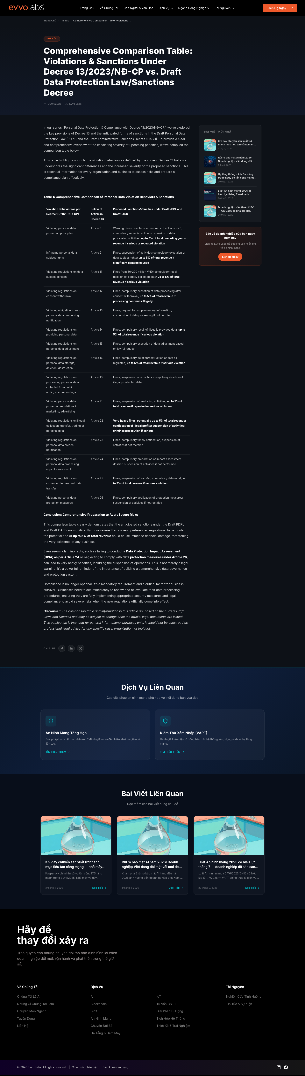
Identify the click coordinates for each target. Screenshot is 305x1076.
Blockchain (99, 1005)
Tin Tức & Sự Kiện (239, 1005)
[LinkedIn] (71, 648)
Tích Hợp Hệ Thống (171, 1019)
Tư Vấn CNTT (166, 1005)
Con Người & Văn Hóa (138, 8)
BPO (94, 1012)
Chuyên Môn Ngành (31, 1012)
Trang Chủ (87, 8)
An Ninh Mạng (101, 1019)
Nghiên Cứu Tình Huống (243, 997)
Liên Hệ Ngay (277, 8)
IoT (159, 997)
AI (92, 997)
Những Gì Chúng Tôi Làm (35, 1005)
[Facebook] (61, 648)
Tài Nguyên (223, 8)
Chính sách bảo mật (84, 1068)
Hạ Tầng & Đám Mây (106, 1034)
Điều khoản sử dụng (115, 1068)
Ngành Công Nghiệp (192, 8)
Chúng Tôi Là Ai (28, 997)
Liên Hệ (22, 1027)
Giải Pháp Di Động (170, 1012)
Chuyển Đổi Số (101, 1027)
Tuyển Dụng (26, 1019)
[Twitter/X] (80, 648)
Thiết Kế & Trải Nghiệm (173, 1027)
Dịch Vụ (164, 8)
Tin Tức (64, 20)
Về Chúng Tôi (109, 8)
